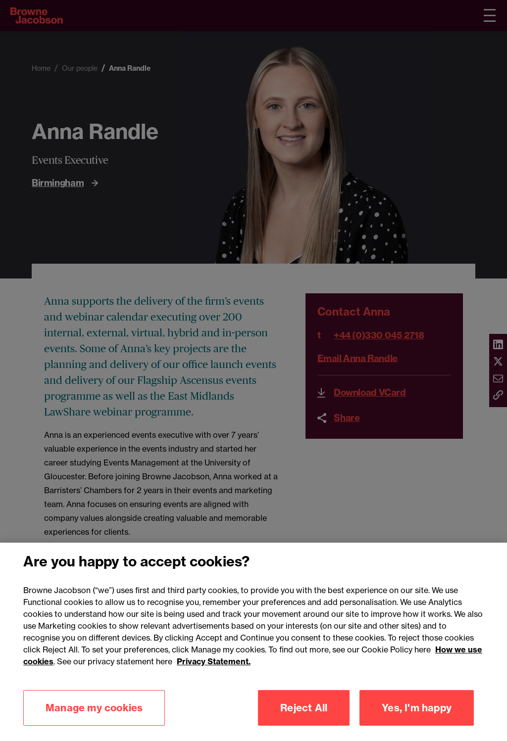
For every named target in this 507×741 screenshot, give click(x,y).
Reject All (303, 717)
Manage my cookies (94, 717)
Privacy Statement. (214, 671)
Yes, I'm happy (417, 717)
